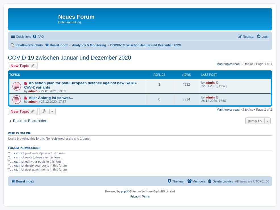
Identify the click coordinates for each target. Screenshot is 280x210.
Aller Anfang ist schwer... (51, 98)
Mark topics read (228, 64)
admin (32, 91)
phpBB (125, 191)
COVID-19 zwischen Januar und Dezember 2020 (69, 57)
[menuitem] (38, 36)
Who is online (19, 133)
